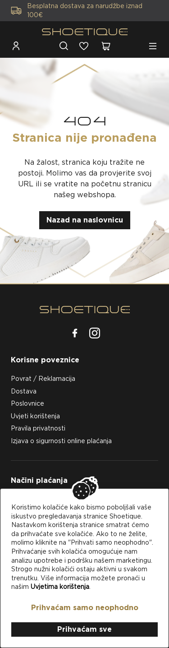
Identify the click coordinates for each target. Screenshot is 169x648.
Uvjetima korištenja (60, 586)
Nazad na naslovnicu (84, 220)
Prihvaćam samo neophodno (84, 607)
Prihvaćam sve (84, 629)
